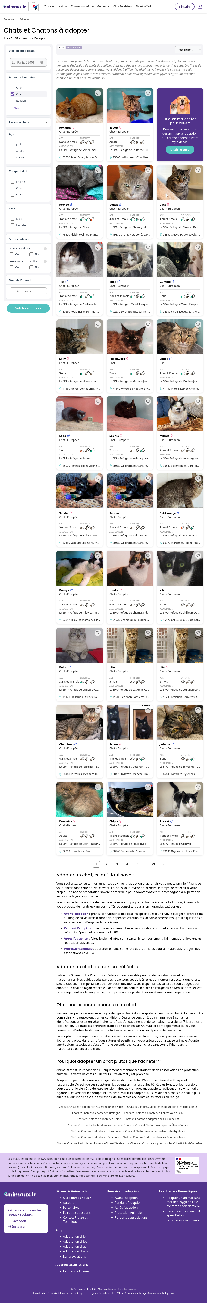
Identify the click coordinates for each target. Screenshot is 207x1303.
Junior (20, 144)
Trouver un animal (56, 6)
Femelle (21, 225)
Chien (19, 87)
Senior (20, 157)
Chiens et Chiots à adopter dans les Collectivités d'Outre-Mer (166, 1143)
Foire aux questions (77, 1213)
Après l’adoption (76, 938)
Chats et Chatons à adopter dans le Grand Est (152, 1119)
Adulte (20, 151)
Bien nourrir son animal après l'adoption (183, 1216)
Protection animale (78, 949)
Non (37, 254)
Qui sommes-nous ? (77, 1198)
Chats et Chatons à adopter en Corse (99, 1119)
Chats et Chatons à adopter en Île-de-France (161, 1125)
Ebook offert (143, 6)
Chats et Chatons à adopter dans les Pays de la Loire (154, 1137)
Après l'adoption (126, 1207)
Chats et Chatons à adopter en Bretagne (96, 1113)
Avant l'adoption (126, 1198)
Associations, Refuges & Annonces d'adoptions (149, 1293)
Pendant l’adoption (78, 928)
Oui (17, 254)
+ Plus (15, 108)
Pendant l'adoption (128, 1203)
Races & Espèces (78, 1293)
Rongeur (21, 100)
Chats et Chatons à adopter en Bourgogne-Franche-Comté (162, 1106)
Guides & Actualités (57, 1293)
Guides (101, 6)
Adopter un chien (75, 1236)
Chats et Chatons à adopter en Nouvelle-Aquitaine (155, 1131)
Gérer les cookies (127, 1289)
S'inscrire (184, 6)
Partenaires (71, 1207)
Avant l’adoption (76, 914)
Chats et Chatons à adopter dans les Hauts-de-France (99, 1125)
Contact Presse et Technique (75, 1219)
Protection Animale (128, 1213)
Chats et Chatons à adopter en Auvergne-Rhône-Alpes (91, 1106)
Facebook (17, 1221)
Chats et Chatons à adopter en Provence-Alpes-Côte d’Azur (92, 1143)
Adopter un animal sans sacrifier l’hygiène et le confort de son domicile (183, 1202)
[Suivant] (163, 864)
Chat (19, 94)
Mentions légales (107, 1289)
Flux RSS (91, 1289)
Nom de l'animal (20, 280)
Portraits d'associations (131, 1217)
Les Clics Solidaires (76, 1271)
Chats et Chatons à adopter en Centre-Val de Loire (154, 1113)
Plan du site (39, 1293)
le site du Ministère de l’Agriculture (112, 1175)
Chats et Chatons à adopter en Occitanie (95, 1137)
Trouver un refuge (82, 6)
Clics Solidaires (122, 6)
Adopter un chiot (75, 1241)
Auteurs (68, 1203)
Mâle (19, 218)
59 (153, 864)
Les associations (74, 1256)
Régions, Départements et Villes (106, 1293)
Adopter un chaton (76, 1251)
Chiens (20, 188)
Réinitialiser (74, 47)
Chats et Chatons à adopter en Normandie (96, 1131)
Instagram (17, 1226)
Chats (19, 194)
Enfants (21, 181)
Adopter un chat (74, 1246)
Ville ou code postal (22, 50)
